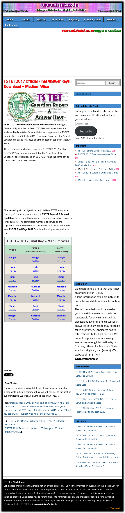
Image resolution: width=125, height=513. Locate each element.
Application (11, 25)
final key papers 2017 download (25, 403)
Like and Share (83, 94)
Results (26, 19)
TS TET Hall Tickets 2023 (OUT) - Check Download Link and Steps (95, 437)
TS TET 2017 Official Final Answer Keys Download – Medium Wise (37, 83)
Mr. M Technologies (114, 507)
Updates (41, 19)
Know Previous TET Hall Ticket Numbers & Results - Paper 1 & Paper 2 (97, 464)
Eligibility (74, 19)
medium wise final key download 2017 (40, 406)
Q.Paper (104, 169)
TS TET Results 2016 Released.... (94, 150)
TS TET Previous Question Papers (95, 180)
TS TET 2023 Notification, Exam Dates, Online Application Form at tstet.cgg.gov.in (97, 455)
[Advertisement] (62, 54)
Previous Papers (92, 19)
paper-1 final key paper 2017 (41, 410)
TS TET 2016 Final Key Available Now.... (97, 154)
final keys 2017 (51, 403)
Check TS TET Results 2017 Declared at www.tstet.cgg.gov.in (95, 428)
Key (113, 169)
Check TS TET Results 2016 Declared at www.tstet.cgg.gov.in (95, 446)
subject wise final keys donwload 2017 (40, 413)
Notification (58, 19)
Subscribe (86, 131)
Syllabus (111, 19)
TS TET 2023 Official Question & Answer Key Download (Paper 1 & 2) (96, 392)
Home (10, 19)
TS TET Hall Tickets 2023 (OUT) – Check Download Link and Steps (95, 401)
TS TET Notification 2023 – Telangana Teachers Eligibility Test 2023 (94, 410)
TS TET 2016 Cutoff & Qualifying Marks (98, 172)
